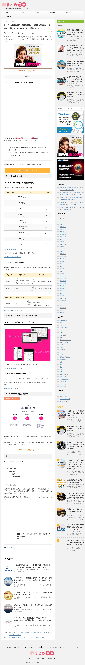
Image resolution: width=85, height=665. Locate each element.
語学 (61, 369)
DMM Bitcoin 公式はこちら (27, 71)
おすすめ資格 (63, 320)
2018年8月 (63, 288)
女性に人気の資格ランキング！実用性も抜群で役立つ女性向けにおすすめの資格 (75, 496)
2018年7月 (63, 291)
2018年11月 (63, 281)
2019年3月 (63, 271)
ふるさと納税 (9, 16)
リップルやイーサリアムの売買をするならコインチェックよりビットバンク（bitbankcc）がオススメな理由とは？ (75, 464)
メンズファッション (65, 340)
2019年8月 (63, 259)
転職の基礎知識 (64, 379)
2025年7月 (63, 229)
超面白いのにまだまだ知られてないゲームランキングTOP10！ (75, 95)
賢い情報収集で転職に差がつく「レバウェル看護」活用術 (26, 637)
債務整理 (62, 350)
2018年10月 (63, 283)
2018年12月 (63, 278)
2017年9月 (63, 303)
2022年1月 (63, 239)
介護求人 (62, 347)
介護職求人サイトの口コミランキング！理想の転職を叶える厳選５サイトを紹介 (75, 79)
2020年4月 (63, 249)
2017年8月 (63, 305)
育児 (61, 364)
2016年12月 (63, 308)
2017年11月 (63, 298)
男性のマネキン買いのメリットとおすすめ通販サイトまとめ (75, 511)
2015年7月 (63, 310)
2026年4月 (63, 224)
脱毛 (61, 367)
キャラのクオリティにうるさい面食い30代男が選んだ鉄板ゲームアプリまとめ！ (75, 48)
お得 (61, 323)
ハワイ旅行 (63, 335)
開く (29, 76)
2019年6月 (63, 264)
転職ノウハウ (63, 381)
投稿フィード (63, 396)
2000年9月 (63, 313)
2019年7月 (63, 261)
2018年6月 (63, 293)
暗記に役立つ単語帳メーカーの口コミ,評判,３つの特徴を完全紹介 (75, 32)
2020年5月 (63, 246)
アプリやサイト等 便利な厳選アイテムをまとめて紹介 (42, 658)
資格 (23, 12)
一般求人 (38, 12)
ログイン (62, 394)
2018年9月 (63, 286)
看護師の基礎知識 (65, 357)
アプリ (61, 330)
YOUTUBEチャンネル (74, 647)
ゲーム (61, 332)
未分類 (61, 354)
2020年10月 (63, 244)
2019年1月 (63, 276)
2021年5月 (63, 241)
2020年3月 (63, 251)
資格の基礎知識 (64, 374)
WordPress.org (64, 401)
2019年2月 (63, 273)
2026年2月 (63, 227)
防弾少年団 (63, 384)
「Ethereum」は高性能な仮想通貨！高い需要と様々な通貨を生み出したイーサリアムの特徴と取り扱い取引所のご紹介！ (33, 580)
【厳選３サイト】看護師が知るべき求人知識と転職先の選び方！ (75, 413)
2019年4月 (63, 268)
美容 (67, 12)
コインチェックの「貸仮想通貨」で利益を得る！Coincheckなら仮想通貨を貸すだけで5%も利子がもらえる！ (32, 620)
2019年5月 (63, 266)
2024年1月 (63, 232)
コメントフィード (65, 399)
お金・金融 (9, 12)
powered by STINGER (60, 662)
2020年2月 (63, 254)
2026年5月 (63, 222)
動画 (61, 352)
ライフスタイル (64, 342)
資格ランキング (64, 377)
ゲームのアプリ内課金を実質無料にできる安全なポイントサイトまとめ (75, 527)
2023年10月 (63, 237)
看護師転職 (52, 12)
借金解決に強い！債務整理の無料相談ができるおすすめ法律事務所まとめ (75, 63)
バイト (61, 337)
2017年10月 (63, 300)
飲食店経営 (63, 386)
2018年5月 (63, 295)
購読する (61, 21)
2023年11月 (63, 234)
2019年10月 (63, 256)
